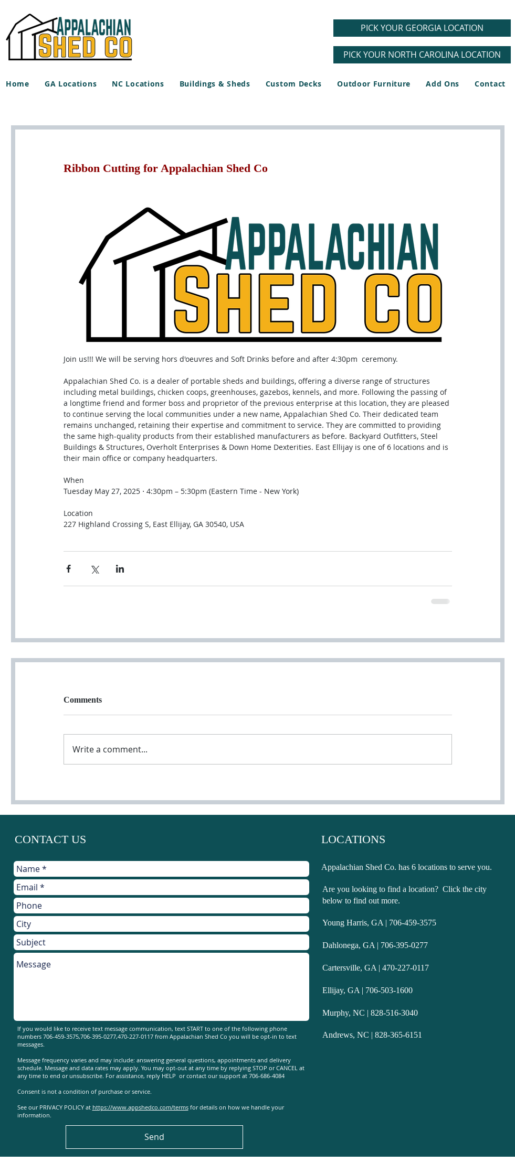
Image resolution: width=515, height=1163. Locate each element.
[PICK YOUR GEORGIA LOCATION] (422, 28)
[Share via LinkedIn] (120, 569)
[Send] (154, 1137)
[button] (215, 83)
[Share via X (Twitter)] (94, 569)
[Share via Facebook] (68, 569)
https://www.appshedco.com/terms (140, 1107)
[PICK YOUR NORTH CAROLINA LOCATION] (422, 55)
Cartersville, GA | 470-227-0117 (375, 968)
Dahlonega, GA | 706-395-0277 (375, 945)
